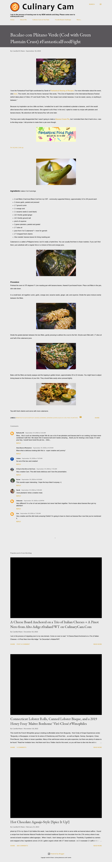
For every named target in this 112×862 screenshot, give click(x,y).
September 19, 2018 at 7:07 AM (32, 458)
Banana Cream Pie (62, 119)
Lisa (17, 513)
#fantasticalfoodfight (25, 418)
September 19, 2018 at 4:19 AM (43, 448)
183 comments (22, 845)
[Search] (92, 4)
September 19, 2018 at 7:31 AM (47, 469)
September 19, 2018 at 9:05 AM (32, 490)
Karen (18, 479)
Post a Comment (23, 644)
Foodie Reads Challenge (63, 19)
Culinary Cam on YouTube (40, 19)
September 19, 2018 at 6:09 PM (34, 500)
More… (79, 19)
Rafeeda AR (20, 433)
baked (37, 418)
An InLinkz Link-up (16, 147)
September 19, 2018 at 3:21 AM (35, 433)
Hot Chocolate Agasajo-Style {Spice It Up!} (40, 822)
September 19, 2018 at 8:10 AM (32, 479)
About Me (23, 19)
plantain (74, 418)
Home (12, 19)
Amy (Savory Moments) (24, 448)
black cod (62, 418)
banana (43, 418)
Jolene (18, 458)
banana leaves (52, 418)
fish (68, 418)
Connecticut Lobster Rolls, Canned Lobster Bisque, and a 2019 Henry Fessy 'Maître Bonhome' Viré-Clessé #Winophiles (53, 721)
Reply (18, 443)
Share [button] (97, 418)
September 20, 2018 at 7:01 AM (30, 513)
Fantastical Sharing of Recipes (62, 91)
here (15, 94)
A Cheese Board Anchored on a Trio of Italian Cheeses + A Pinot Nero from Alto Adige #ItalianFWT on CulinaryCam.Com (54, 624)
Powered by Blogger (56, 854)
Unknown (19, 500)
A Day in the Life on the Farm (25, 469)
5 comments (21, 747)
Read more (98, 644)
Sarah (18, 490)
